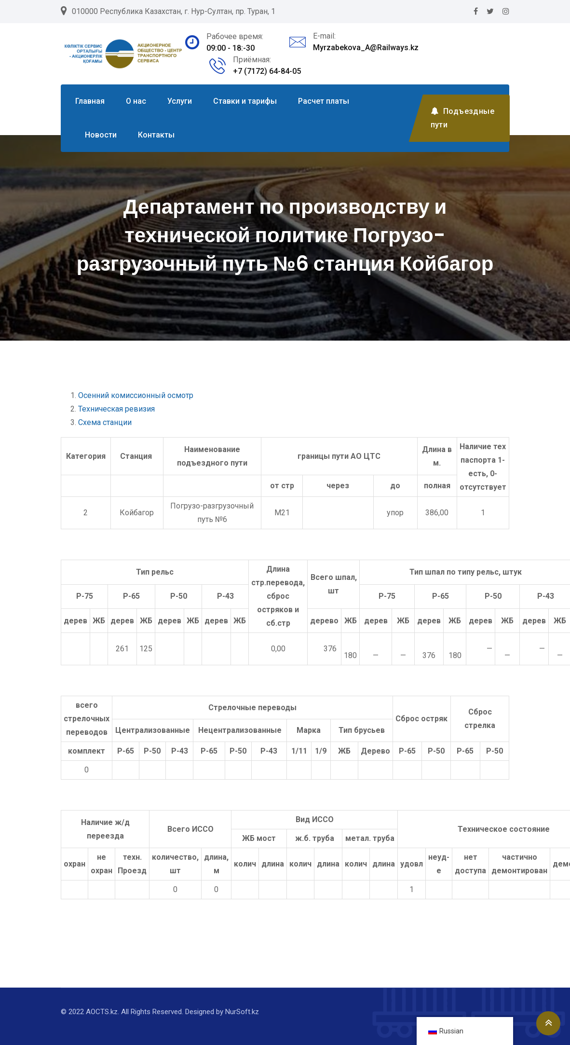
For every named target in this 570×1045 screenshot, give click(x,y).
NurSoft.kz (242, 1011)
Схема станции (105, 422)
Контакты (156, 134)
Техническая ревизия (116, 408)
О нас (136, 101)
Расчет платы (323, 101)
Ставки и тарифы (245, 101)
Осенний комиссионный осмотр (135, 395)
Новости (101, 134)
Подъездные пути (462, 118)
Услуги (179, 101)
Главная (90, 101)
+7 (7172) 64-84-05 (267, 71)
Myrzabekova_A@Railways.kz (366, 47)
